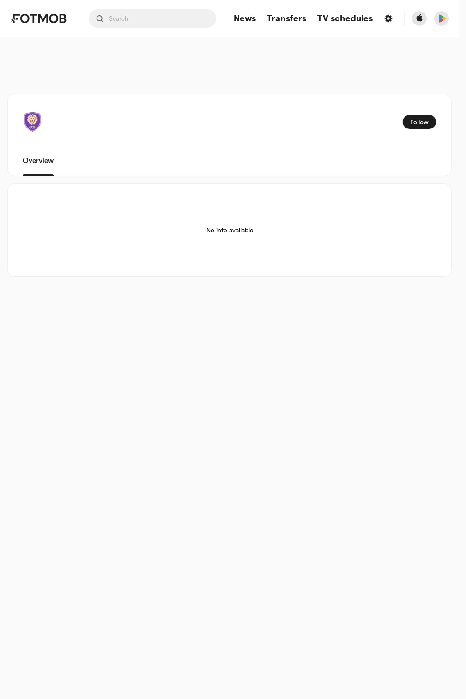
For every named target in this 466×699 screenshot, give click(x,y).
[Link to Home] (39, 18)
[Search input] (152, 18)
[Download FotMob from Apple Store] (419, 18)
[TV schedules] (345, 18)
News (245, 18)
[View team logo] (32, 122)
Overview (38, 161)
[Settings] (388, 18)
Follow (419, 122)
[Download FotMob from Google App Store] (441, 18)
